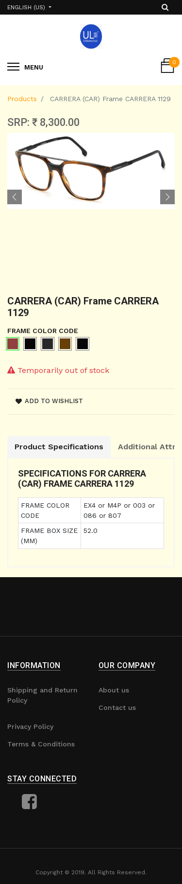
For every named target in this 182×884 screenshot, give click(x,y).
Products (22, 99)
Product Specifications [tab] (59, 446)
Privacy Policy (30, 726)
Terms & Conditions (41, 744)
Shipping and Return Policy (42, 695)
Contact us (117, 707)
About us (114, 690)
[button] (14, 197)
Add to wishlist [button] (49, 401)
